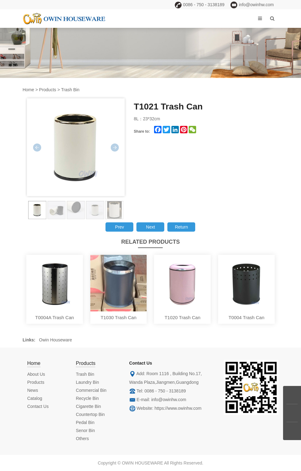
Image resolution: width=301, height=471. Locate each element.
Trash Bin (70, 89)
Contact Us (38, 406)
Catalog (34, 398)
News (32, 390)
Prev (119, 227)
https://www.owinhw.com (178, 408)
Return (181, 227)
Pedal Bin (85, 422)
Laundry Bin (87, 382)
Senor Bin (85, 430)
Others (82, 438)
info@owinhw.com (168, 399)
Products (47, 89)
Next (150, 227)
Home (28, 89)
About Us (36, 374)
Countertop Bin (90, 414)
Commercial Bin (91, 390)
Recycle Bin (87, 398)
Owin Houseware (55, 339)
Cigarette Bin (88, 406)
